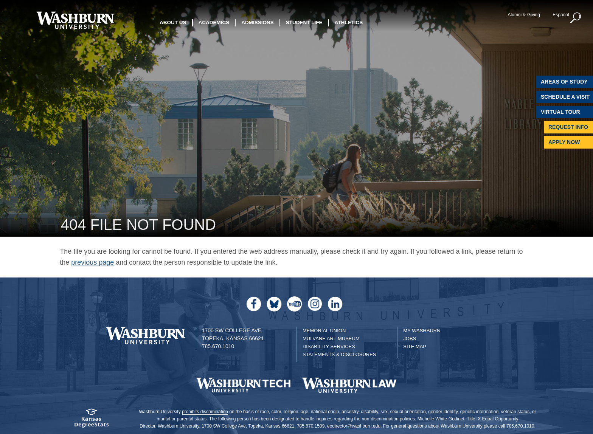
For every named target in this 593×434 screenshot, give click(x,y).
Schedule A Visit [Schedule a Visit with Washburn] (565, 97)
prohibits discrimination (205, 411)
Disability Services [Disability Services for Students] (329, 346)
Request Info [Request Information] (568, 127)
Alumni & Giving (524, 14)
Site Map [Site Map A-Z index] (414, 346)
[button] (576, 18)
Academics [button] (214, 22)
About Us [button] (173, 22)
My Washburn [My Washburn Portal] (421, 330)
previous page (92, 262)
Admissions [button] (257, 22)
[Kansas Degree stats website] (91, 420)
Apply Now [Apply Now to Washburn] (564, 142)
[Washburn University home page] (75, 20)
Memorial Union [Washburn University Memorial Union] (324, 330)
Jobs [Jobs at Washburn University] (409, 338)
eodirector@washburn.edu (353, 426)
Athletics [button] (349, 22)
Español (561, 14)
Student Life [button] (304, 22)
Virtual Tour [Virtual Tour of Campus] (560, 112)
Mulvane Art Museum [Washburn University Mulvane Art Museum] (331, 338)
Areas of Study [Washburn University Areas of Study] (564, 82)
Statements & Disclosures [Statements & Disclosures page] (339, 354)
